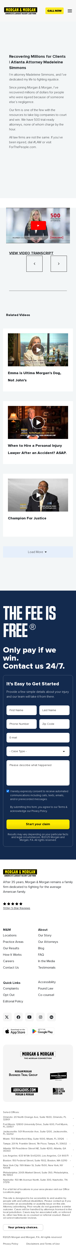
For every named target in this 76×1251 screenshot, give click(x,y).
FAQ (41, 954)
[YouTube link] (29, 1017)
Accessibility (47, 982)
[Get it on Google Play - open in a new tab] (42, 1031)
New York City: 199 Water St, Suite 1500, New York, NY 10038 (33, 1166)
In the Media (46, 961)
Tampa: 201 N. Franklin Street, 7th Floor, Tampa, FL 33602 (35, 1144)
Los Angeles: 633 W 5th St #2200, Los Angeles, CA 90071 (36, 1156)
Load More (38, 552)
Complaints (11, 988)
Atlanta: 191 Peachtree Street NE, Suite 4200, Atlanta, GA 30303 (34, 1149)
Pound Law (45, 988)
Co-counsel (46, 995)
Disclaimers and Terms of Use (43, 1244)
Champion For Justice (27, 518)
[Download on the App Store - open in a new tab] (15, 1031)
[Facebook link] (18, 1017)
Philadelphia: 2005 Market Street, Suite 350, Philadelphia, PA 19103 (36, 1174)
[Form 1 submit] (38, 824)
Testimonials (47, 967)
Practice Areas (13, 941)
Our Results (11, 948)
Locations (10, 935)
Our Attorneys (48, 941)
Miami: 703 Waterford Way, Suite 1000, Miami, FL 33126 (33, 1139)
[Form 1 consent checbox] (7, 791)
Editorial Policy (13, 1001)
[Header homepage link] (20, 10)
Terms (61, 807)
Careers (8, 961)
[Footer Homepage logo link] (38, 872)
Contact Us (11, 967)
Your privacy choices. (23, 1227)
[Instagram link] (40, 1017)
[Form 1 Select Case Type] (38, 751)
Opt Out (9, 995)
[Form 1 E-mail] (38, 737)
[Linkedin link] (51, 1017)
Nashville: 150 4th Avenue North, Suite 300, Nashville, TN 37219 (35, 1181)
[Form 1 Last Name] (54, 710)
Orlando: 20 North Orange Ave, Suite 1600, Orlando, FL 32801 (34, 1118)
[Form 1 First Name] (21, 710)
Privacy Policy (39, 811)
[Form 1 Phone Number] (21, 724)
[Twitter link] (7, 1017)
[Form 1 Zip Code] (54, 724)
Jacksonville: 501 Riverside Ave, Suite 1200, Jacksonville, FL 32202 (35, 1133)
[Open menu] (70, 10)
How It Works (12, 954)
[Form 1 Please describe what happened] (38, 773)
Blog (41, 948)
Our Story (44, 935)
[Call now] (54, 10)
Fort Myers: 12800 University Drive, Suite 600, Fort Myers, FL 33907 (35, 1125)
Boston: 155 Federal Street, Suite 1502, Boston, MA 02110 (35, 1160)
